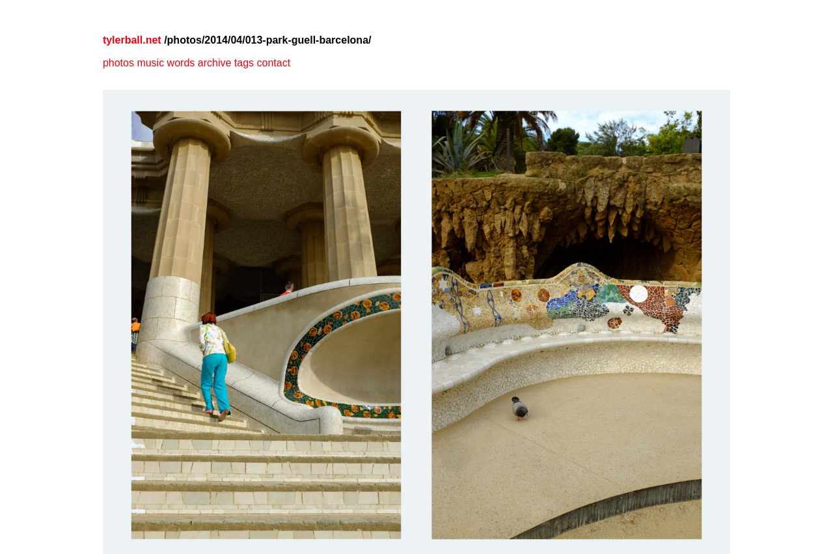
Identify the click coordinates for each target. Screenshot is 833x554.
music (150, 62)
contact (273, 62)
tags (244, 62)
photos (118, 62)
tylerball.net (132, 40)
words (181, 62)
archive (215, 62)
